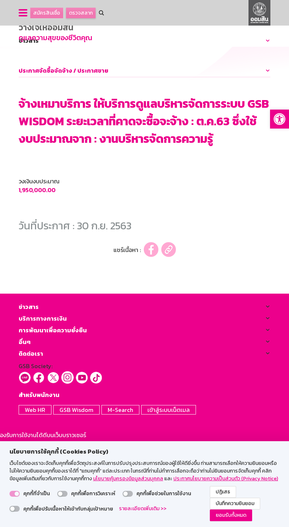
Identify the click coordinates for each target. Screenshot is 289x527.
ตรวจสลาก (81, 13)
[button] (279, 119)
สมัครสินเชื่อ (46, 13)
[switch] (14, 494)
